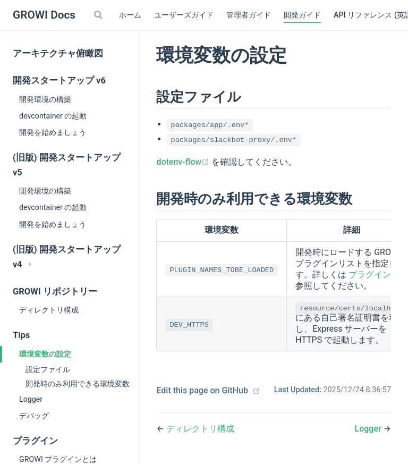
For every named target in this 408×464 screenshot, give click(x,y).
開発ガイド (302, 15)
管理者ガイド (248, 15)
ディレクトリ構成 (49, 310)
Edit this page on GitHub (202, 390)
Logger (30, 399)
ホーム (130, 15)
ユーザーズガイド (184, 15)
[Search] (99, 15)
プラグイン (369, 274)
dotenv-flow (183, 162)
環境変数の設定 (45, 354)
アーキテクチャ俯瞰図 (58, 53)
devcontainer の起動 (53, 116)
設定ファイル (48, 369)
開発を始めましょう (52, 132)
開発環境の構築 (45, 99)
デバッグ (34, 415)
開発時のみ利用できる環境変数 (78, 383)
